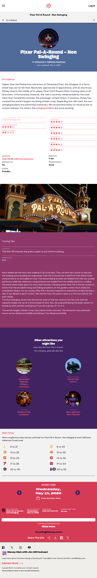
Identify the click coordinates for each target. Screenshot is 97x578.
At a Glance (11, 20)
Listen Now (13, 563)
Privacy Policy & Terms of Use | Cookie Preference (20, 571)
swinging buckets (45, 108)
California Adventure (56, 62)
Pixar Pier (6, 159)
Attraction (39, 62)
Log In (91, 5)
